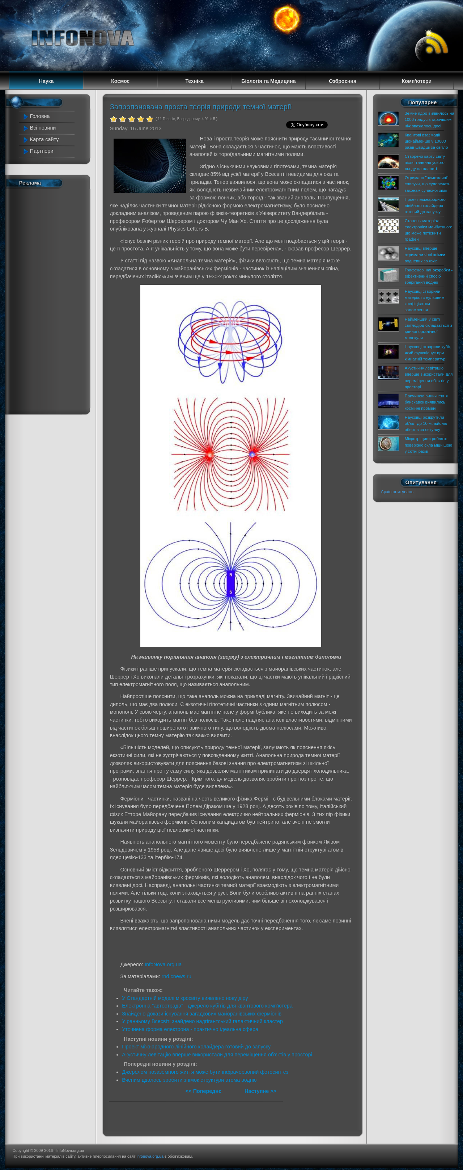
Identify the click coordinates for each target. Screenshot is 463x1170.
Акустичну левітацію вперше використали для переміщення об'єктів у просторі (217, 1054)
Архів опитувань (397, 491)
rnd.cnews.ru (176, 976)
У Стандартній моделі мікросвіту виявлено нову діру (185, 998)
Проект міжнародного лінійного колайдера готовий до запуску (196, 1046)
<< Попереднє (204, 1091)
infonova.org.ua (150, 1156)
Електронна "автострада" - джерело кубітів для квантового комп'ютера (207, 1006)
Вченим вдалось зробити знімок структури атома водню (189, 1080)
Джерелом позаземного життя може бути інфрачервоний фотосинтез (205, 1072)
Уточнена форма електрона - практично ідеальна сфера (190, 1029)
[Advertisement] (51, 299)
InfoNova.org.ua (163, 964)
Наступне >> (260, 1091)
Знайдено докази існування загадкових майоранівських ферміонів (201, 1014)
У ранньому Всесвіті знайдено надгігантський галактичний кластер (202, 1021)
